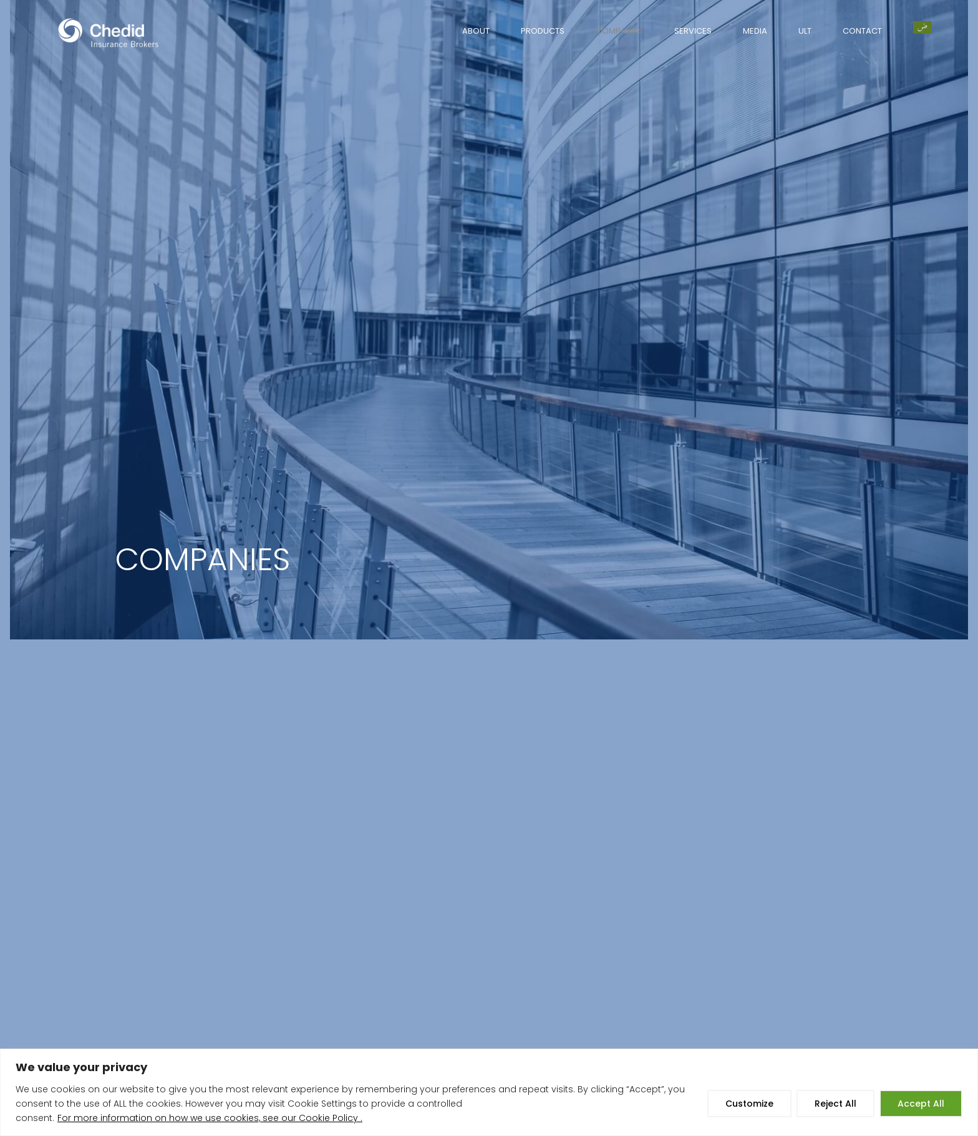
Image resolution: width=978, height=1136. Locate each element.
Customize (749, 1103)
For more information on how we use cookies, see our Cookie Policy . (209, 1118)
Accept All (921, 1103)
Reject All (835, 1103)
